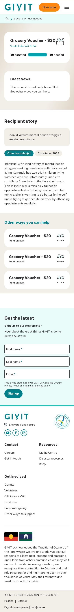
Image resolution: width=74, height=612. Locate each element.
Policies (8, 600)
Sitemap (22, 600)
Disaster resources (51, 458)
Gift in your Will (14, 496)
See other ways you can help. (30, 91)
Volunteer (10, 490)
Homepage (18, 7)
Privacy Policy (11, 385)
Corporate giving (15, 508)
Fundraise (10, 502)
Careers (9, 452)
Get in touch (12, 458)
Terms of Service (34, 385)
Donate (9, 484)
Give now (49, 7)
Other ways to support (19, 514)
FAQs (43, 464)
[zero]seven (37, 607)
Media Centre (48, 452)
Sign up (13, 393)
